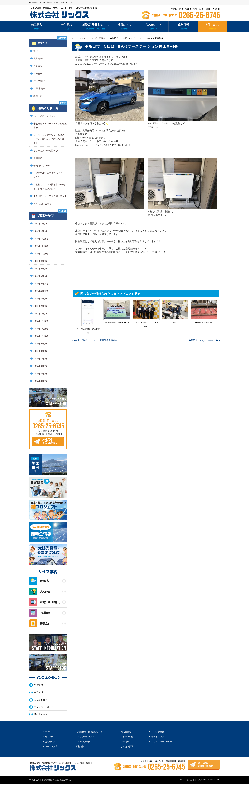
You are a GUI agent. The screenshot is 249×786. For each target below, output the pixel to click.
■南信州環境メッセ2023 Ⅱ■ (117, 322)
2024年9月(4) (40, 343)
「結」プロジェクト (85, 736)
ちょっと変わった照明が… (46, 150)
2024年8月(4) (40, 351)
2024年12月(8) (40, 321)
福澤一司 (37, 96)
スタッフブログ (89, 38)
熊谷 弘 (37, 51)
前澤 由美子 (39, 88)
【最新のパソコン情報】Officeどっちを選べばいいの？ (49, 186)
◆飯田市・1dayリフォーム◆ (203, 340)
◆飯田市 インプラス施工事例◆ (50, 196)
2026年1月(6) (40, 231)
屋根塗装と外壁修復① (203, 322)
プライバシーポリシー (45, 707)
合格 (175, 322)
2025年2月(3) (40, 306)
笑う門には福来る (42, 203)
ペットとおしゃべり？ (44, 116)
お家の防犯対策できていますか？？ (47, 175)
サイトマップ (40, 714)
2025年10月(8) (40, 253)
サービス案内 (51, 746)
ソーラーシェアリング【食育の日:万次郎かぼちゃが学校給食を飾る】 (50, 139)
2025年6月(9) (40, 276)
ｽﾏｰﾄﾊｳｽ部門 (39, 81)
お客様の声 (50, 741)
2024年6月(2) (40, 366)
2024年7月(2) (40, 358)
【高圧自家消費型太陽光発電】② (88, 331)
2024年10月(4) (40, 336)
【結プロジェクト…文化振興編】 (146, 324)
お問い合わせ (157, 731)
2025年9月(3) (40, 261)
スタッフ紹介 (127, 736)
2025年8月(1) (40, 268)
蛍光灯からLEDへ (42, 165)
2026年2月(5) (40, 223)
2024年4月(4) (40, 373)
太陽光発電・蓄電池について (89, 731)
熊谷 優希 (38, 58)
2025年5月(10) (40, 283)
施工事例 (49, 736)
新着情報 (38, 685)
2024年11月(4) (40, 328)
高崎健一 (103, 38)
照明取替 (37, 158)
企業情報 (38, 692)
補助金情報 (126, 731)
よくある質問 (40, 699)
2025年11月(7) (40, 246)
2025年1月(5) (40, 313)
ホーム (75, 38)
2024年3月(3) (40, 381)
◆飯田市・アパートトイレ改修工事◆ (50, 125)
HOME (48, 731)
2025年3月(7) (40, 298)
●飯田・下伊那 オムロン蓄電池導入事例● (95, 340)
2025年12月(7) (40, 238)
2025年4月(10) (40, 291)
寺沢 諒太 (38, 66)
